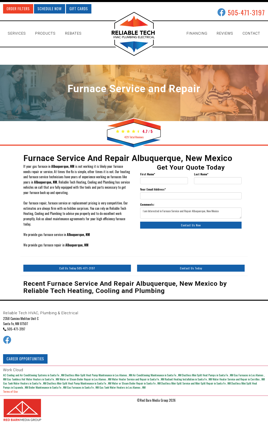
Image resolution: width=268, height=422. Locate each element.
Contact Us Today (191, 268)
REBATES (73, 33)
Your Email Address (153, 189)
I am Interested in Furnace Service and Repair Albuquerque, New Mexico (191, 213)
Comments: (147, 204)
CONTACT (251, 33)
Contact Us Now (191, 225)
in (34, 375)
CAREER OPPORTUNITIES (25, 358)
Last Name (201, 174)
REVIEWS (225, 33)
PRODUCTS (45, 33)
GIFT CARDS (78, 8)
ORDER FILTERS (18, 8)
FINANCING (196, 33)
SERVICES (17, 33)
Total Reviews (134, 137)
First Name (147, 174)
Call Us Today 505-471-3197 (77, 268)
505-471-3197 (246, 12)
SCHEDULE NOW (49, 8)
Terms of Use (10, 391)
